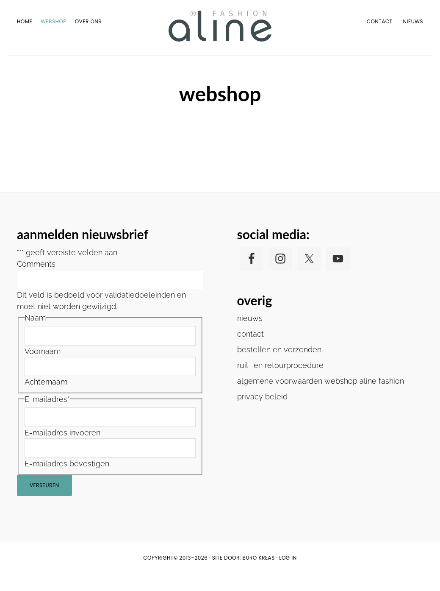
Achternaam (46, 398)
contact (250, 350)
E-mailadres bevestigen (67, 480)
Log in (288, 574)
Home (204, 62)
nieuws (250, 334)
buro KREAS (259, 574)
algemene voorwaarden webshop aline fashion (320, 397)
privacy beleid (262, 413)
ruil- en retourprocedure (280, 381)
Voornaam (43, 367)
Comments (36, 280)
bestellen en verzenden (279, 366)
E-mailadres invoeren (62, 449)
